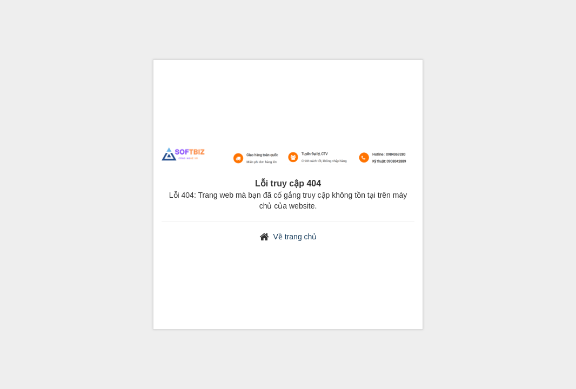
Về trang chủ (295, 236)
